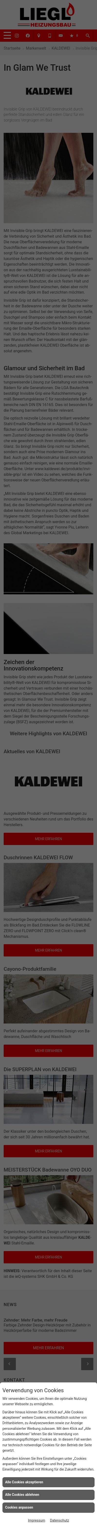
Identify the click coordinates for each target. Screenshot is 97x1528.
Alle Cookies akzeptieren (24, 1482)
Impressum (36, 1520)
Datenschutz (59, 1520)
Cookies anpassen (19, 1507)
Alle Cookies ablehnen (22, 1495)
